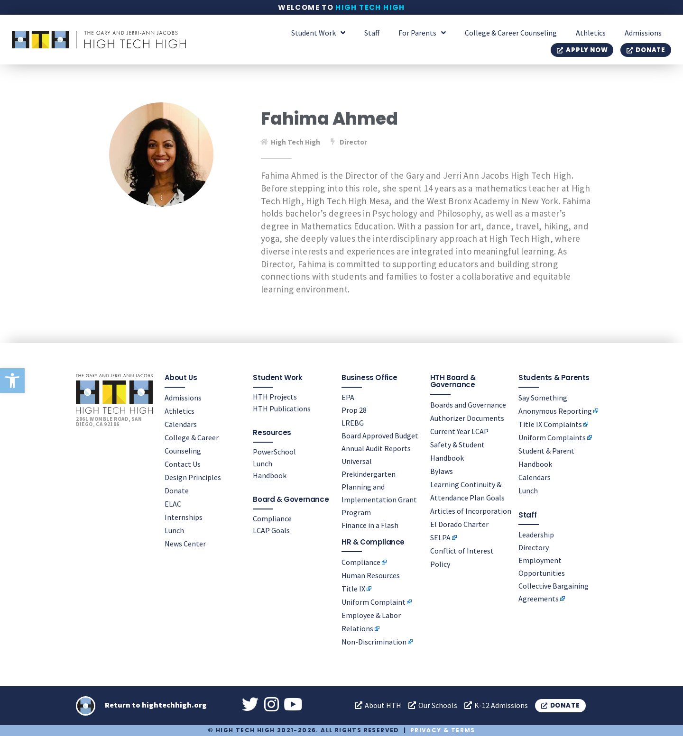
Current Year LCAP (459, 431)
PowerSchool (274, 451)
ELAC (173, 504)
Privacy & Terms (442, 730)
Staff (371, 32)
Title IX (353, 588)
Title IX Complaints (550, 424)
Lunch (174, 530)
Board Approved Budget (380, 435)
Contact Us (183, 464)
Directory (533, 547)
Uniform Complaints (552, 437)
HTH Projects (275, 396)
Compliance (272, 518)
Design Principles (193, 477)
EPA (348, 397)
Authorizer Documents (467, 418)
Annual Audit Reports (376, 448)
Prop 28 (354, 410)
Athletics (591, 32)
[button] (12, 380)
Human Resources (371, 575)
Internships (184, 517)
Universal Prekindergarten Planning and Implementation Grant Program (379, 486)
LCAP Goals (271, 530)
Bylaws (441, 471)
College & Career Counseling (511, 32)
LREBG (353, 422)
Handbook (269, 475)
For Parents (422, 32)
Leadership (536, 534)
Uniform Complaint (374, 602)
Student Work (318, 32)
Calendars (181, 424)
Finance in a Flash (370, 525)
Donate (177, 490)
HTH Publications (282, 408)
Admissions (643, 32)
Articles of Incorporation (470, 511)
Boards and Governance (468, 404)
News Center (185, 543)
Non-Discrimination (374, 641)
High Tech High (370, 7)
